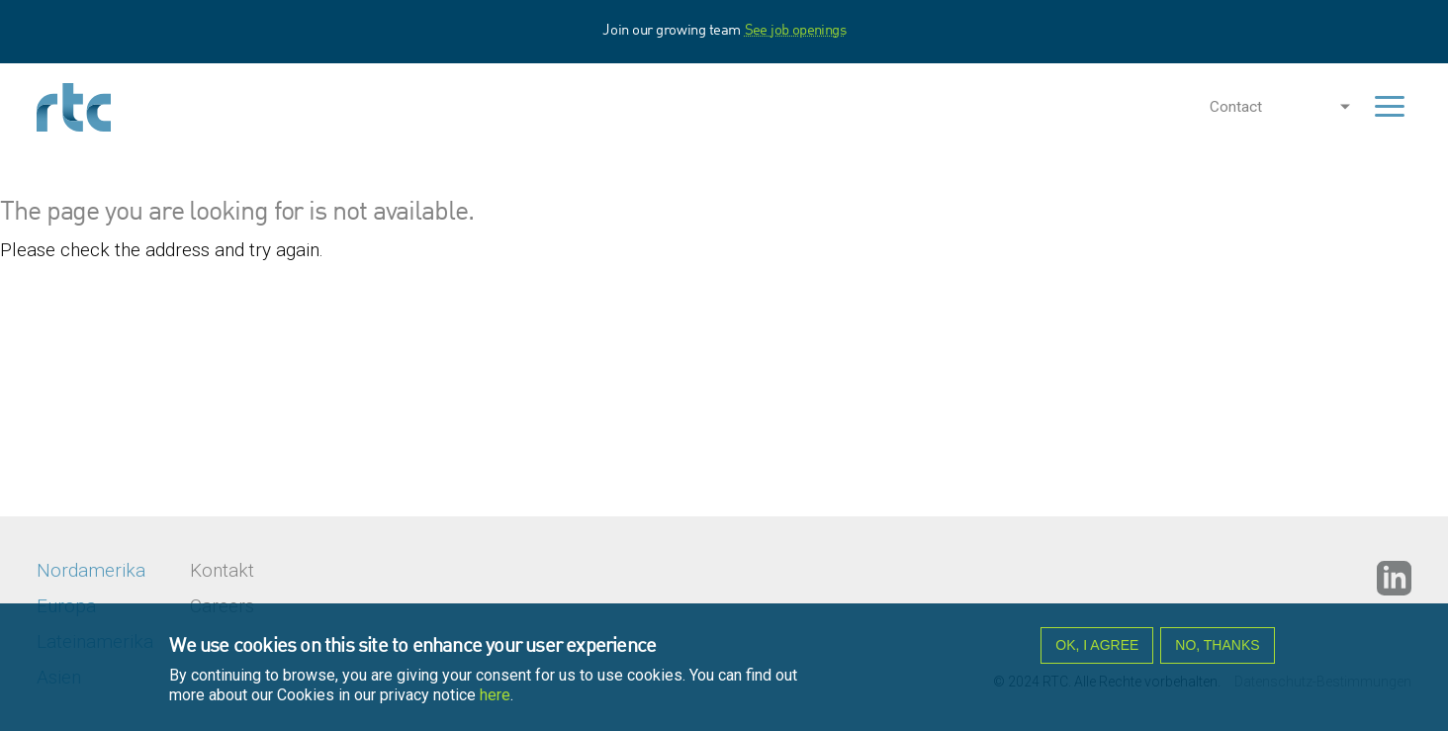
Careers (222, 605)
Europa (66, 605)
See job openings (795, 31)
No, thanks (1217, 651)
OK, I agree (1096, 651)
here (495, 700)
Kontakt (222, 570)
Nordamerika (91, 570)
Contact (1236, 107)
